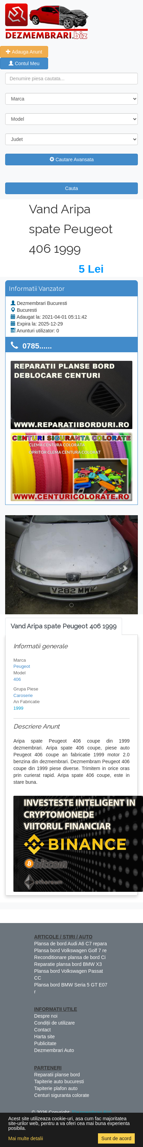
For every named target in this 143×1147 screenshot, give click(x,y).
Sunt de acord (116, 1138)
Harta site (44, 1036)
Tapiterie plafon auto (55, 1088)
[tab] (63, 626)
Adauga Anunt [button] (24, 52)
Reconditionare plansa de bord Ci (70, 957)
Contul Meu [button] (24, 63)
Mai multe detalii (25, 1138)
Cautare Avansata (72, 159)
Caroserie (23, 695)
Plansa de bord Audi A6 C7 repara (70, 943)
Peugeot (21, 666)
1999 (18, 708)
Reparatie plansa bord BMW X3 (68, 964)
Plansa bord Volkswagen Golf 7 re (70, 950)
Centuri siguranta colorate (61, 1095)
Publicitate (45, 1043)
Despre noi (45, 1016)
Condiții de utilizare (54, 1023)
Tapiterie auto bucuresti (59, 1081)
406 (17, 679)
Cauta (71, 188)
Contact (42, 1029)
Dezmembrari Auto (54, 1050)
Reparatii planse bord (57, 1074)
